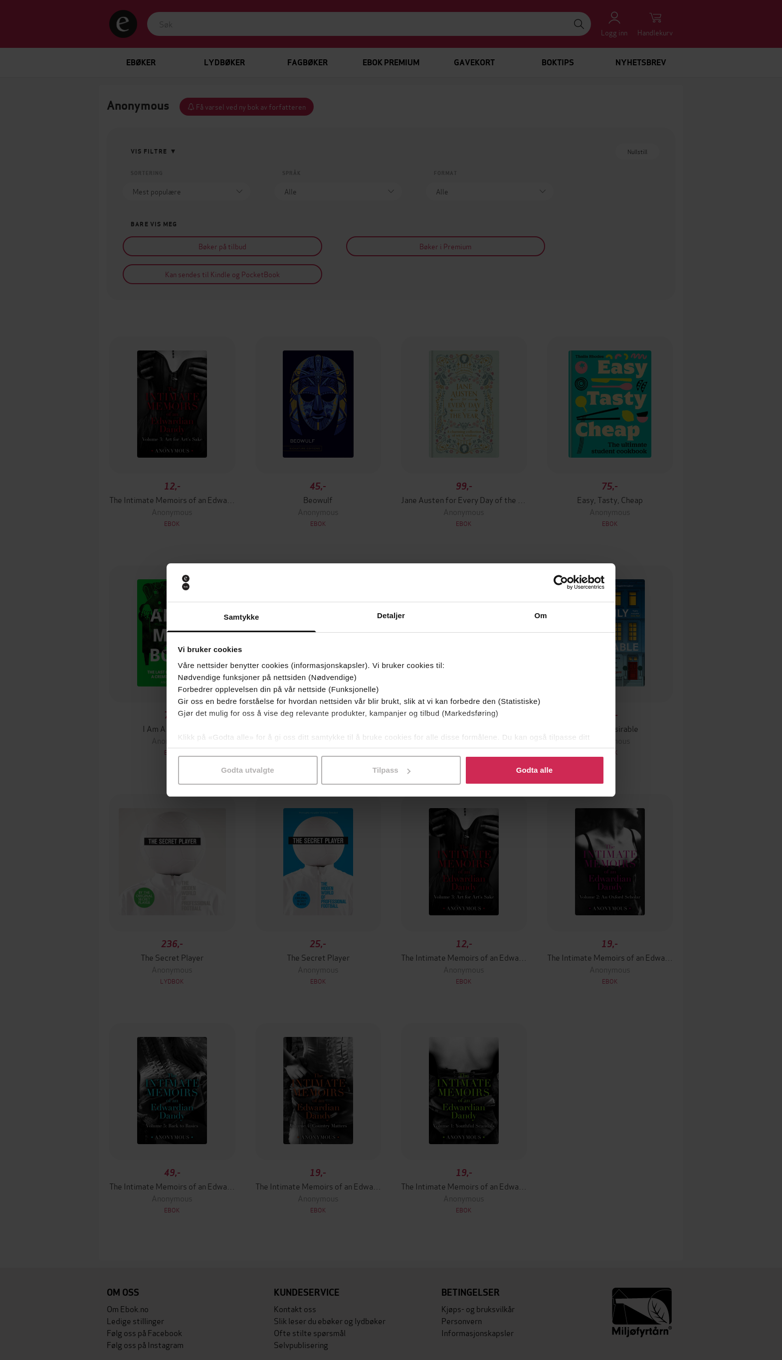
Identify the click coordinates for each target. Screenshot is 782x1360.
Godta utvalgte (247, 770)
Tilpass (391, 770)
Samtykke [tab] (241, 617)
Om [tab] (540, 615)
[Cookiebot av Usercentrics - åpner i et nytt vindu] (560, 582)
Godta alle (534, 770)
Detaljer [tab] (391, 615)
